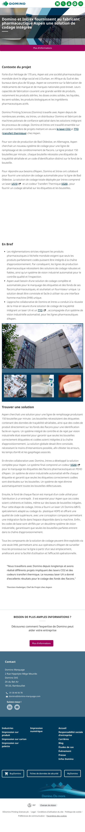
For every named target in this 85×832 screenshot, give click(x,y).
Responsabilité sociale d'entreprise (71, 734)
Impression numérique (36, 730)
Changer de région (48, 814)
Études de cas (66, 747)
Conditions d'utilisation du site (50, 821)
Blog (61, 743)
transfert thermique (14, 133)
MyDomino (10, 783)
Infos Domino (66, 759)
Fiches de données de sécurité (45, 773)
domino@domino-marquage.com (24, 696)
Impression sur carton (14, 739)
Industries (7, 728)
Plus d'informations (42, 48)
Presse (62, 755)
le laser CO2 (64, 129)
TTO (76, 129)
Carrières (64, 739)
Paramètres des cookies (57, 825)
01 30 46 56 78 (16, 692)
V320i (64, 183)
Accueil (62, 728)
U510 (14, 183)
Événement (65, 751)
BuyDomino (13, 773)
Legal (33, 821)
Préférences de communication (31, 825)
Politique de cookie (73, 821)
